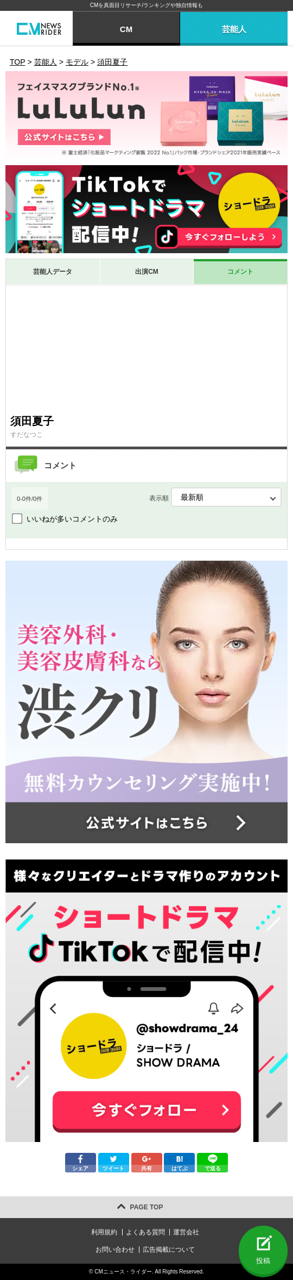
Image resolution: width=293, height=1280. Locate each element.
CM (126, 29)
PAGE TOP (146, 1207)
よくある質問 (145, 1232)
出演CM (146, 271)
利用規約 (104, 1232)
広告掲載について (169, 1249)
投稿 (263, 1261)
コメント (240, 271)
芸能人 (234, 29)
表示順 (215, 497)
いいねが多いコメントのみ (72, 519)
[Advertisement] (146, 349)
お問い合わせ (115, 1249)
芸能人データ (52, 271)
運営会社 (186, 1232)
